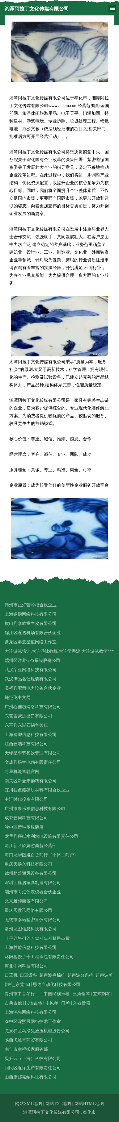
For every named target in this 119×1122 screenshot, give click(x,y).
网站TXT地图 (58, 1103)
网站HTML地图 (89, 1103)
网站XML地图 (28, 1103)
